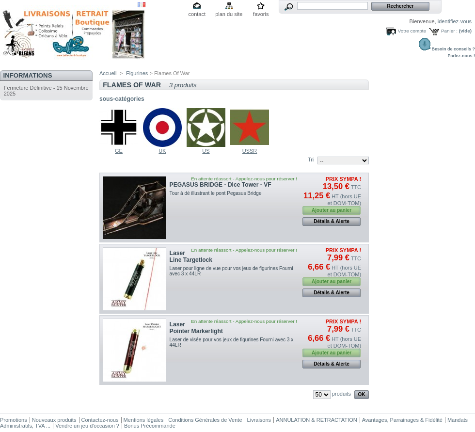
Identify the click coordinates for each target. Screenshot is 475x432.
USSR (249, 151)
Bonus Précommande (149, 426)
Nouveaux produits (54, 420)
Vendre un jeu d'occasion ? (87, 426)
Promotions (13, 420)
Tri (311, 159)
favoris (261, 14)
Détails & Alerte (331, 221)
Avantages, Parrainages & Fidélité (402, 420)
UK (162, 151)
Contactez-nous (100, 420)
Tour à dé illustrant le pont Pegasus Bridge (216, 193)
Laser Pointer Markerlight (196, 328)
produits (341, 394)
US (205, 151)
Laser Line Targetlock (191, 256)
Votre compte (412, 30)
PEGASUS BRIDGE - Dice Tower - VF (220, 184)
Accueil (107, 73)
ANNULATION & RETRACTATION (316, 420)
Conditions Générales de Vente (205, 420)
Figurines (137, 73)
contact (197, 14)
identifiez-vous (455, 21)
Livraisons (259, 420)
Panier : (449, 30)
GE (119, 151)
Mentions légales (144, 420)
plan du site (228, 14)
